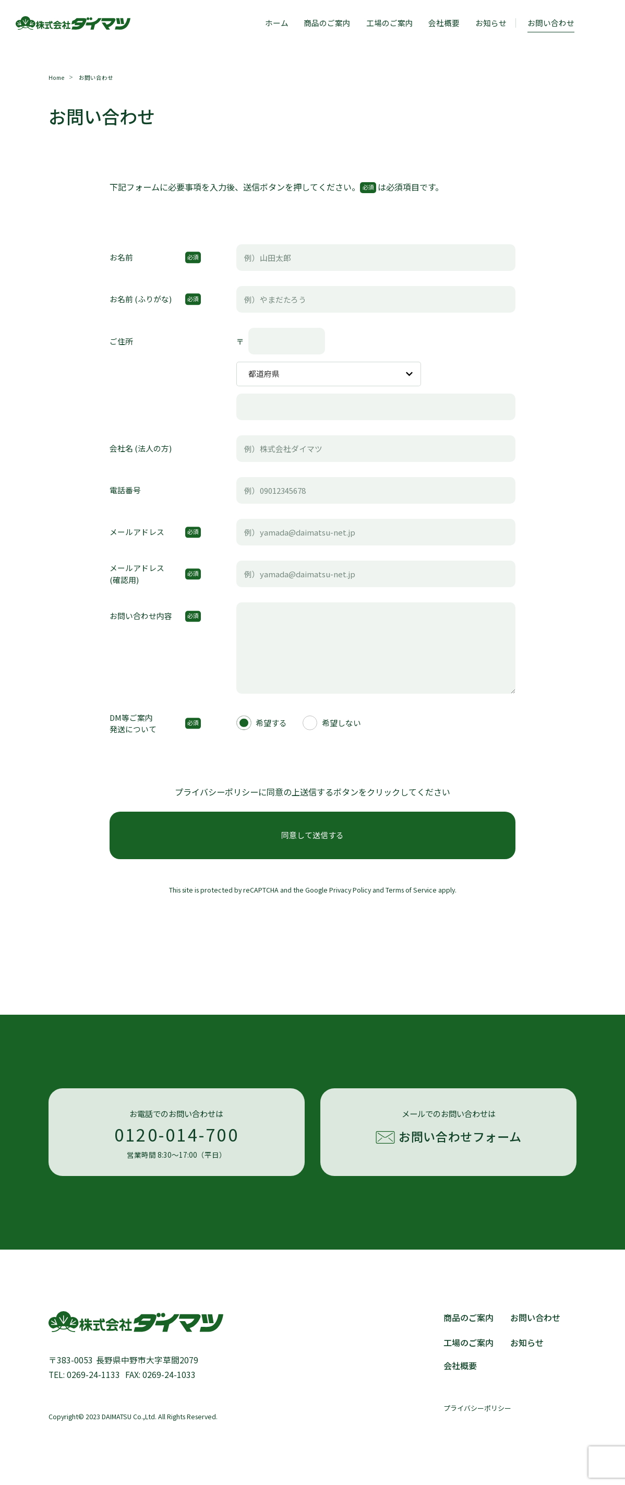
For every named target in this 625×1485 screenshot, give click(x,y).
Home (56, 77)
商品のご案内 (327, 22)
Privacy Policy (350, 890)
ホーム (277, 22)
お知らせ (491, 22)
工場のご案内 (389, 22)
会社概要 (444, 22)
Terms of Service (411, 890)
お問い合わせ (535, 1317)
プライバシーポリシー (477, 1408)
